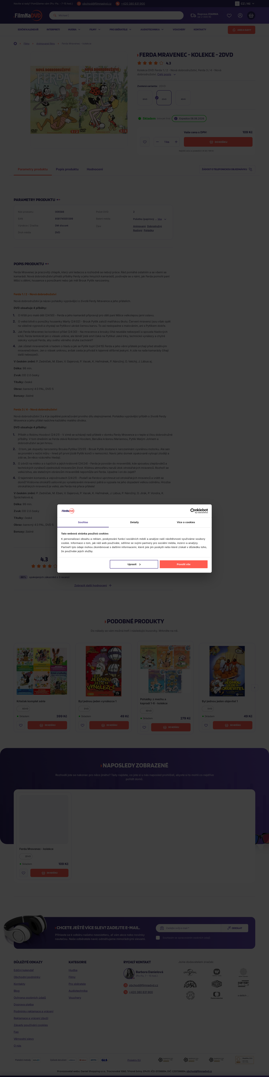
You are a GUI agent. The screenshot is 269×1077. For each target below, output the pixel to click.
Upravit (134, 564)
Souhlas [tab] (83, 522)
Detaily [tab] (134, 522)
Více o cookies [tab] (186, 522)
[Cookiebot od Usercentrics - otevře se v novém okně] (193, 511)
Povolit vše (183, 564)
